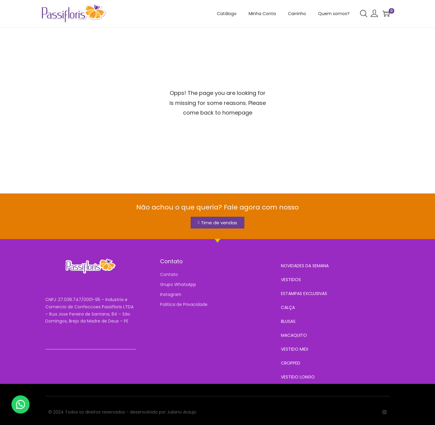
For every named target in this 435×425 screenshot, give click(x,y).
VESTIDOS (291, 280)
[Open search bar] (363, 13)
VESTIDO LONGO (298, 377)
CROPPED (290, 363)
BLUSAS (288, 321)
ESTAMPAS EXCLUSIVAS (304, 293)
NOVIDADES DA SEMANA (305, 266)
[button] (21, 404)
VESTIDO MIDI (294, 349)
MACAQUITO (294, 335)
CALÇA (288, 307)
